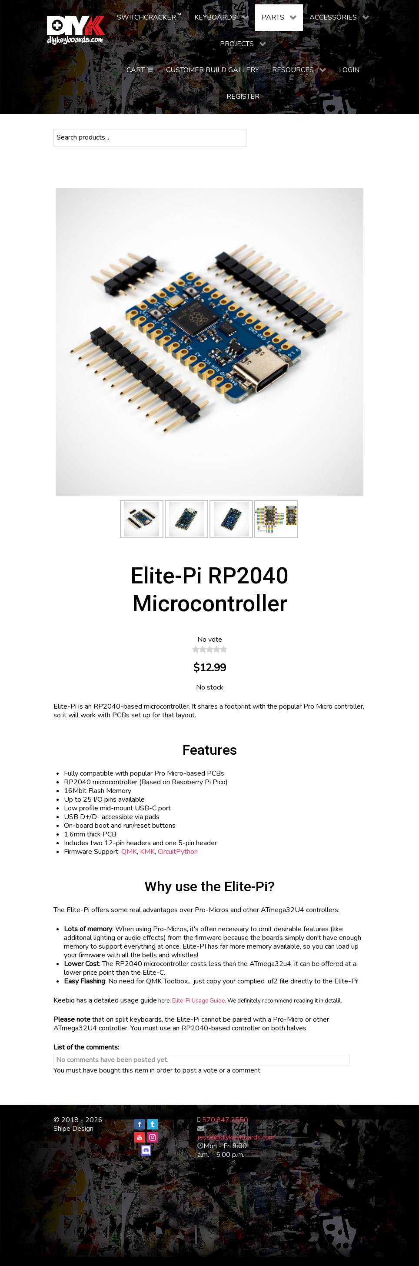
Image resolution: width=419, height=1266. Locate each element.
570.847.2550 (225, 1120)
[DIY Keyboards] (76, 30)
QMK (129, 851)
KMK (147, 851)
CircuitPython (178, 851)
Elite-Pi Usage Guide (198, 1001)
